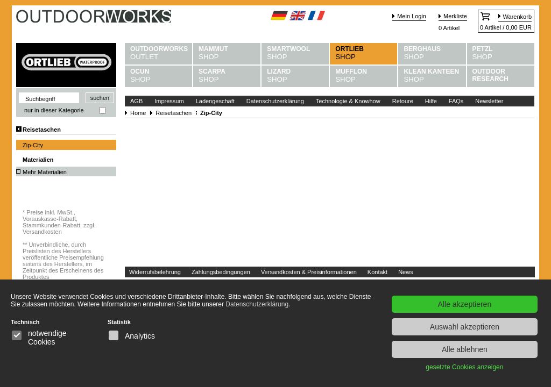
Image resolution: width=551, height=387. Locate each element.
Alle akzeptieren (465, 304)
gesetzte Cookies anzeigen (464, 367)
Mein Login (411, 16)
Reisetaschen (42, 129)
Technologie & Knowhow (348, 101)
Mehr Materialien (45, 172)
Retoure (402, 101)
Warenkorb (517, 16)
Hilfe (431, 101)
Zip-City (33, 145)
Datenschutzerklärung (275, 101)
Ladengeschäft (215, 101)
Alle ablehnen (465, 349)
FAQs (456, 101)
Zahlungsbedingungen (221, 272)
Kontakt (377, 272)
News (405, 272)
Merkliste (455, 16)
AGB (136, 101)
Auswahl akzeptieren (464, 326)
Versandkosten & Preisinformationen (309, 272)
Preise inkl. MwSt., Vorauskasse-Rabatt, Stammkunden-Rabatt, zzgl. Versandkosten (59, 222)
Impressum (168, 101)
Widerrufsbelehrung (155, 272)
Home (138, 113)
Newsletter (489, 101)
